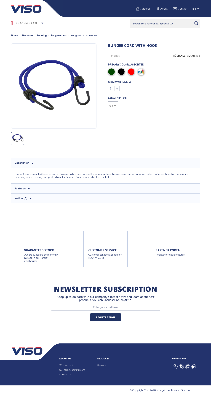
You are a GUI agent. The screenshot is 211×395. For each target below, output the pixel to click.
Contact (182, 8)
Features (22, 188)
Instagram (187, 366)
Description (23, 163)
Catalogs (145, 8)
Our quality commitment (72, 370)
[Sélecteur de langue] (196, 9)
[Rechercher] (165, 23)
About (164, 8)
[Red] (132, 72)
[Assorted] (142, 72)
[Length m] (113, 105)
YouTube (181, 366)
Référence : (179, 56)
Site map (186, 390)
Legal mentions (167, 390)
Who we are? (66, 365)
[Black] (122, 72)
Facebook (175, 366)
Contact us (65, 374)
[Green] (112, 72)
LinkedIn (193, 366)
